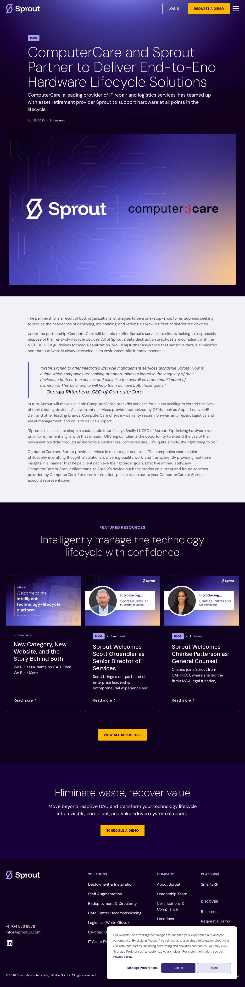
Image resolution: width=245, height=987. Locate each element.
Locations (165, 918)
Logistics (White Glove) (108, 922)
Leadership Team (172, 893)
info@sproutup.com (23, 932)
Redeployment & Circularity (112, 903)
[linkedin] (9, 943)
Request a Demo (215, 921)
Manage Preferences (142, 968)
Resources (210, 911)
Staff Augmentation (105, 893)
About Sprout (168, 884)
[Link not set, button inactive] (122, 735)
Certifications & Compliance (170, 906)
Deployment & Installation (111, 884)
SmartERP (209, 884)
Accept (178, 968)
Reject (214, 968)
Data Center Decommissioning (114, 913)
